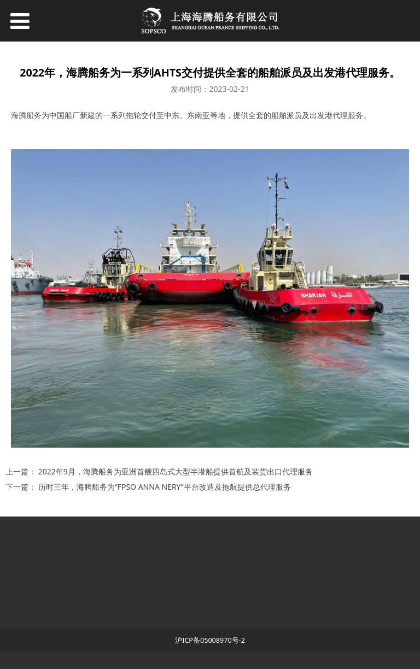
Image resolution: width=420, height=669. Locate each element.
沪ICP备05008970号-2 (210, 640)
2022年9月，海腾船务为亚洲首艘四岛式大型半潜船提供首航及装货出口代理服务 (175, 471)
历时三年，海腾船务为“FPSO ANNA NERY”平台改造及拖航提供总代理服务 (164, 487)
